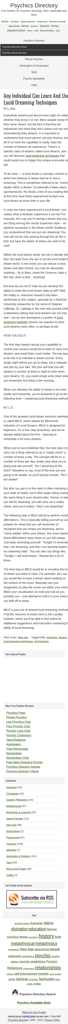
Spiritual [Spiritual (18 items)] (22, 979)
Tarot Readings (16, 739)
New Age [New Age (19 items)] (27, 949)
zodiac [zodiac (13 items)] (37, 983)
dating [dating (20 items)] (48, 923)
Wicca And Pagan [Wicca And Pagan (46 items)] (47, 30)
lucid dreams (41, 641)
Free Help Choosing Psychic (24, 762)
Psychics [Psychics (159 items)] (55, 26)
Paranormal (12, 837)
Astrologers (13, 744)
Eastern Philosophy (17, 799)
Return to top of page (34, 1012)
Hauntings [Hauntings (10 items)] (33, 937)
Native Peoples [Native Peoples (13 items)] (14, 26)
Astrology (11, 787)
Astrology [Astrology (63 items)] (5, 21)
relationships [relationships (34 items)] (48, 967)
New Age (23, 637)
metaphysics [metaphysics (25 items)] (46, 943)
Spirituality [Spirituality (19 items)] (46, 979)
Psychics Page (15, 712)
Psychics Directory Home (22, 771)
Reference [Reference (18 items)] (15, 968)
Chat (34, 85)
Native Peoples (14, 818)
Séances (11, 850)
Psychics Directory (34, 5)
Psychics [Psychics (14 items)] (51, 961)
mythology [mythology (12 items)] (13, 949)
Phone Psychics (34, 59)
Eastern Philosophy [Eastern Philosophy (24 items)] (28, 21)
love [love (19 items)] (58, 937)
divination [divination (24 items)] (19, 929)
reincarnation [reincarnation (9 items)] (28, 968)
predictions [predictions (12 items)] (28, 956)
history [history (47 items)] (46, 936)
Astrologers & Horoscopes (34, 65)
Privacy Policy (52, 1020)
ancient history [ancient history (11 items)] (22, 923)
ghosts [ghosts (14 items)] (23, 936)
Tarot (34, 72)
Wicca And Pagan (16, 868)
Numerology (14, 753)
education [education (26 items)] (37, 929)
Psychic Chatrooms (18, 735)
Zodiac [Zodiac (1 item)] (58, 30)
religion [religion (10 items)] (10, 974)
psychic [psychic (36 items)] (43, 955)
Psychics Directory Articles (23, 766)
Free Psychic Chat (18, 726)
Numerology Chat (17, 757)
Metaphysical (13, 806)
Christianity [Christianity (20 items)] (14, 21)
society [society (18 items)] (43, 973)
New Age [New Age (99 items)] (25, 26)
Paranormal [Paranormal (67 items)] (44, 26)
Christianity (12, 793)
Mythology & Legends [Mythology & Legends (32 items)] (57, 21)
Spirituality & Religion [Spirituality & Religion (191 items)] (16, 30)
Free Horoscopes (17, 748)
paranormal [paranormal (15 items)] (41, 949)
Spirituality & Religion (18, 856)
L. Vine (11, 108)
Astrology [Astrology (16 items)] (36, 923)
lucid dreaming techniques (42, 155)
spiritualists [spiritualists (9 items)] (33, 979)
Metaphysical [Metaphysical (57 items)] (42, 21)
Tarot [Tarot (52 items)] (36, 30)
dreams (63, 637)
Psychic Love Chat (18, 730)
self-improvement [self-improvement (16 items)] (26, 973)
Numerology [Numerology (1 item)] (34, 26)
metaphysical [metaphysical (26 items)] (22, 943)
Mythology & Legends (18, 812)
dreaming (52, 637)
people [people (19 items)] (55, 949)
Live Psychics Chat (18, 721)
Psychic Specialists (34, 78)
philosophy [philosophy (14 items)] (15, 956)
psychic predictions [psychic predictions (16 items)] (32, 961)
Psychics (11, 843)
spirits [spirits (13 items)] (11, 979)
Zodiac (10, 875)
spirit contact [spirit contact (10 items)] (55, 974)
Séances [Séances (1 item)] (30, 30)
